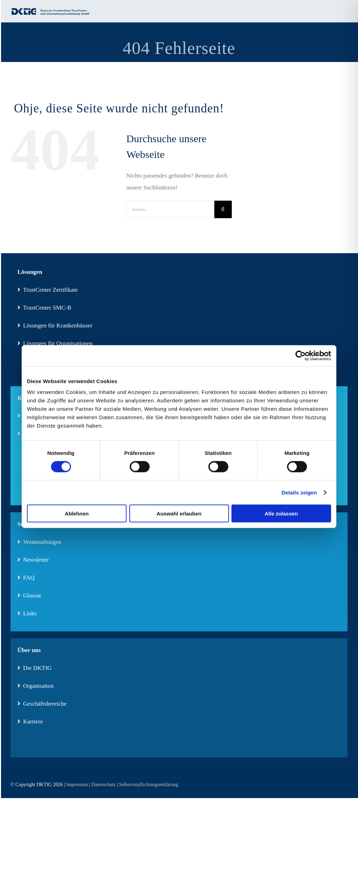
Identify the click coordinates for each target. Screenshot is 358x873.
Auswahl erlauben (179, 514)
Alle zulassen (281, 514)
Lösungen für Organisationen (55, 343)
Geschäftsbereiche (42, 703)
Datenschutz (103, 784)
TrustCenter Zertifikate (47, 289)
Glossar (29, 595)
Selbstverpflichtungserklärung (148, 784)
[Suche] (223, 209)
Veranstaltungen (39, 542)
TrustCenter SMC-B (44, 307)
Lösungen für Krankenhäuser (54, 325)
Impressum (77, 784)
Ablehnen (76, 514)
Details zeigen (299, 492)
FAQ (26, 577)
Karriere (30, 721)
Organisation (35, 686)
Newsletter (33, 559)
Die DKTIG (34, 668)
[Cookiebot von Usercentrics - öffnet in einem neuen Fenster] (300, 355)
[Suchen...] (170, 209)
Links (27, 613)
